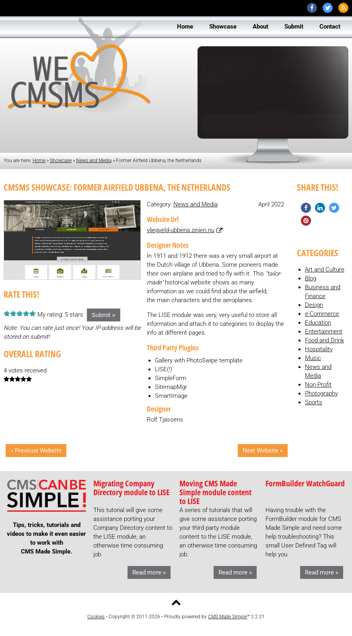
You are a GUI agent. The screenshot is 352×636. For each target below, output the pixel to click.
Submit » (103, 314)
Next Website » (263, 450)
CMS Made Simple (227, 617)
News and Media (93, 160)
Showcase (61, 160)
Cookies (96, 617)
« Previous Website (36, 450)
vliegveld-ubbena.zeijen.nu (180, 230)
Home (39, 160)
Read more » (149, 572)
